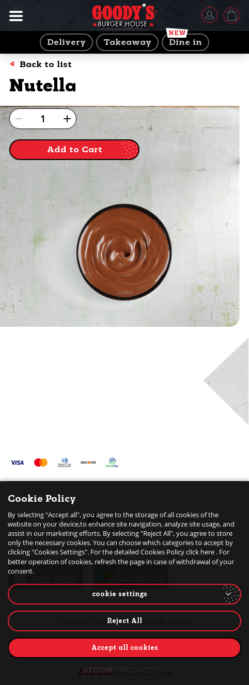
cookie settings (119, 594)
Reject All (124, 620)
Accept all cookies (124, 647)
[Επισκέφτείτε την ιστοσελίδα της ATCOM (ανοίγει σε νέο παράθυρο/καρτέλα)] (124, 670)
